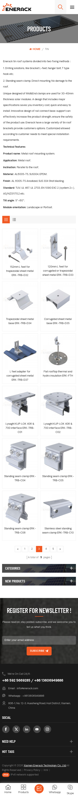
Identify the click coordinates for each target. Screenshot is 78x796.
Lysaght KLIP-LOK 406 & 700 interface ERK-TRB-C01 (20, 428)
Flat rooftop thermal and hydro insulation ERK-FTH (58, 374)
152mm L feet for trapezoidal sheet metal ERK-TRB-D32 (20, 271)
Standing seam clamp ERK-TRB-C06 (20, 530)
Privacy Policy (32, 770)
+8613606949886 (33, 696)
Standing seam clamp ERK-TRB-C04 (20, 478)
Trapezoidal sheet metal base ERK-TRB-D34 (20, 321)
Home (34, 49)
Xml (45, 770)
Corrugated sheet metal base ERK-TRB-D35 (58, 321)
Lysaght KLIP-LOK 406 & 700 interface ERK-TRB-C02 (58, 428)
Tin (47, 49)
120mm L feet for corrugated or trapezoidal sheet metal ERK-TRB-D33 (57, 271)
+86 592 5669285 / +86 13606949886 (32, 680)
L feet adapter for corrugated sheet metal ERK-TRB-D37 (20, 376)
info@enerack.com (27, 688)
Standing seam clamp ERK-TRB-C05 (58, 478)
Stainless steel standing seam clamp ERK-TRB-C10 (58, 530)
